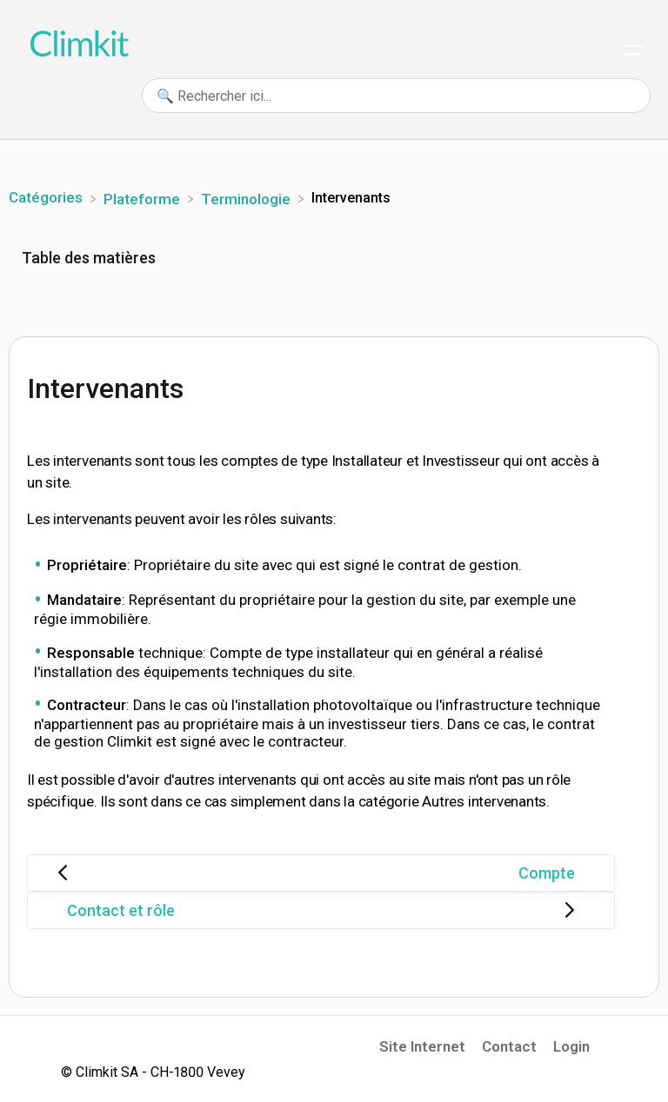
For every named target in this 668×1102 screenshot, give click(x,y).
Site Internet (422, 1046)
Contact (509, 1046)
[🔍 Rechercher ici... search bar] (396, 95)
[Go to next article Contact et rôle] (321, 910)
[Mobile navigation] (633, 52)
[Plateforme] (144, 197)
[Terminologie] (247, 197)
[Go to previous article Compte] (321, 873)
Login (571, 1046)
